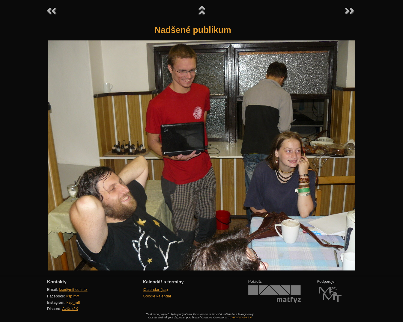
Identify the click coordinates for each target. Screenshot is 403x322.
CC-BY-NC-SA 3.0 (240, 317)
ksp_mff (73, 302)
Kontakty (57, 281)
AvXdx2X (70, 308)
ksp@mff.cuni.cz (73, 289)
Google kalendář (157, 296)
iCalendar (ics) (155, 289)
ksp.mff (72, 296)
